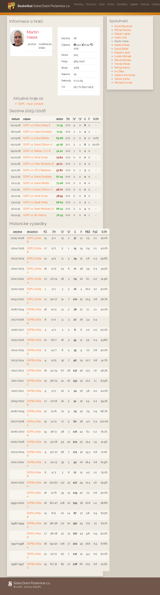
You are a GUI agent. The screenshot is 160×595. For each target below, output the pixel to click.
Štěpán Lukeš (122, 52)
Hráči (102, 4)
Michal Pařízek (122, 30)
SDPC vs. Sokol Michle (36, 138)
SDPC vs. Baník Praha (35, 202)
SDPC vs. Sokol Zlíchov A (37, 144)
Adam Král (120, 37)
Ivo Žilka (119, 71)
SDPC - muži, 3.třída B (30, 103)
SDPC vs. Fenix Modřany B (38, 163)
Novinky (78, 4)
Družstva (91, 4)
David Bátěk (121, 48)
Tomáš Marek (122, 63)
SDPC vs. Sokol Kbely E (36, 125)
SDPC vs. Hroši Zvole (35, 157)
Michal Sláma (122, 67)
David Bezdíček (123, 26)
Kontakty (122, 4)
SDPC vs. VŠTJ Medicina (37, 170)
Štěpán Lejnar (122, 33)
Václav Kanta (122, 78)
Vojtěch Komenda (124, 75)
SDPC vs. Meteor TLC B (36, 150)
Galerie (134, 4)
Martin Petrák (122, 45)
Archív (110, 4)
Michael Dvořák (123, 82)
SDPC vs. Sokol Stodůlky (37, 131)
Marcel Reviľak (122, 60)
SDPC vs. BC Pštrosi (34, 215)
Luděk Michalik (122, 56)
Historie (144, 4)
